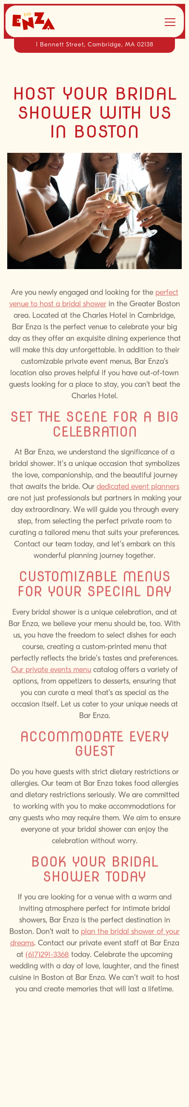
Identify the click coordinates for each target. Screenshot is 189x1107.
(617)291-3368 (47, 956)
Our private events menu (51, 671)
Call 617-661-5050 (94, 1046)
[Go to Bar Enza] (94, 45)
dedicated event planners (138, 489)
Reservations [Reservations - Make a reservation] (94, 1071)
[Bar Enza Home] (42, 21)
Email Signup (94, 1095)
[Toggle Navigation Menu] (170, 22)
